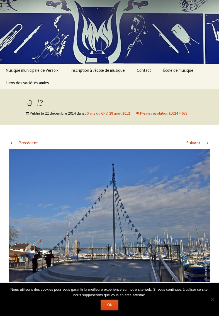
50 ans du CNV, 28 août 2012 (107, 113)
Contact (144, 70)
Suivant (198, 142)
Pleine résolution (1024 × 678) (164, 113)
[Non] (212, 299)
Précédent (23, 142)
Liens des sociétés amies (27, 82)
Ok (109, 305)
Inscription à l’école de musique (97, 70)
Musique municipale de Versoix (32, 70)
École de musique (178, 70)
